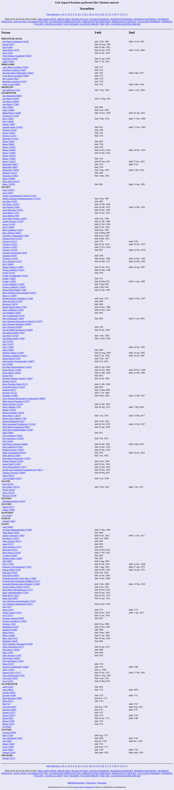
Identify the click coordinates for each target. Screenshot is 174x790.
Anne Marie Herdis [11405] (14, 218)
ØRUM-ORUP (64, 19)
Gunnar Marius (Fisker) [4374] (15, 587)
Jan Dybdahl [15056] (11, 313)
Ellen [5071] (7, 701)
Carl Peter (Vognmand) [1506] (15, 236)
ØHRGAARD (7, 64)
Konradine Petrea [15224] (13, 387)
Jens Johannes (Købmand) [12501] (17, 604)
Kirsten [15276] (9, 136)
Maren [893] (7, 718)
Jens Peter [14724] (10, 335)
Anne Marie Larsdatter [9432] (15, 67)
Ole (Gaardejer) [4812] (12, 435)
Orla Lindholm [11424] (12, 447)
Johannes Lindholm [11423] (14, 355)
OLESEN (5, 187)
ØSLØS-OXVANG (80, 19)
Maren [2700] (8, 721)
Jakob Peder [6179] (10, 50)
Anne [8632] (7, 690)
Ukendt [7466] (8, 521)
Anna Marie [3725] (10, 213)
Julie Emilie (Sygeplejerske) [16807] (18, 361)
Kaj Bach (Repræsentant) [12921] (17, 367)
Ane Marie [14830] (10, 101)
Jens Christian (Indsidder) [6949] (16, 324)
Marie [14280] (8, 635)
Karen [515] (7, 375)
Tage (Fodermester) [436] (13, 675)
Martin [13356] (9, 410)
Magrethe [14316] (10, 138)
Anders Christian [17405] (13, 535)
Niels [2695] (7, 750)
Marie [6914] (8, 632)
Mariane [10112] (9, 173)
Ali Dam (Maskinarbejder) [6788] (17, 530)
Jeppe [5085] (8, 350)
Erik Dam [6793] (9, 572)
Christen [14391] (9, 247)
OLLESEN (6, 504)
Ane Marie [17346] (10, 104)
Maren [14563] (8, 161)
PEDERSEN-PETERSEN (145, 19)
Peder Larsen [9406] (11, 84)
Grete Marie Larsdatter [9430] (15, 76)
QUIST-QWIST (20, 22)
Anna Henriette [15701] (12, 210)
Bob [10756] (7, 484)
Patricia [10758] (9, 495)
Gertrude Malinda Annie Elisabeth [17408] (21, 584)
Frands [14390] (9, 281)
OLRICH (5, 518)
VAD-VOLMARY (71, 24)
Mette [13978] (8, 184)
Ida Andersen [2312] (11, 90)
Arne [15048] (8, 227)
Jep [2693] (7, 741)
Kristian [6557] (9, 390)
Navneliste (102, 783)
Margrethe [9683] (10, 167)
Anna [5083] (7, 107)
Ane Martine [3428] (11, 207)
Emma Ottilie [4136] (11, 570)
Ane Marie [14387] (10, 98)
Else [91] (6, 704)
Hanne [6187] (8, 44)
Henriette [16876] (10, 304)
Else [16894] (8, 264)
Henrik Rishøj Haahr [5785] (14, 307)
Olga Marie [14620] (11, 650)
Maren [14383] (8, 147)
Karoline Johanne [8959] (13, 618)
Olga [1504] (7, 652)
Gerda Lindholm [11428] (13, 284)
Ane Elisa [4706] (9, 201)
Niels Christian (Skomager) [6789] (17, 644)
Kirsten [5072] (8, 715)
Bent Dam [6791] (10, 550)
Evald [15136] (8, 273)
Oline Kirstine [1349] (11, 655)
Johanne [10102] (9, 130)
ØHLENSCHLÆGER (11, 39)
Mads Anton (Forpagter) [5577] (16, 401)
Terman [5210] (8, 752)
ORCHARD (7, 755)
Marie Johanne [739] (11, 407)
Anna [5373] (7, 544)
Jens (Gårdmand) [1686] (13, 318)
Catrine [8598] (8, 692)
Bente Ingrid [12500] (11, 553)
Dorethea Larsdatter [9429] (14, 70)
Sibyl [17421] (8, 670)
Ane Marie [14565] (10, 204)
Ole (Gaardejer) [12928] (13, 438)
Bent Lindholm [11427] (12, 230)
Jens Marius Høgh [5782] (13, 333)
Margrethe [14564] (10, 170)
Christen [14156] (9, 244)
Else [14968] (8, 121)
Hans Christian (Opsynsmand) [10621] (19, 293)
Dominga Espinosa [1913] (13, 501)
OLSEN (5, 524)
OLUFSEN (6, 730)
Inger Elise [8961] (10, 598)
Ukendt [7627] (8, 758)
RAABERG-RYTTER (38, 22)
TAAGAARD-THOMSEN (148, 22)
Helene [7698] (8, 124)
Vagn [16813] (8, 475)
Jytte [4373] (7, 615)
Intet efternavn (53, 14)
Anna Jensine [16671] (11, 541)
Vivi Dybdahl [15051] (12, 478)
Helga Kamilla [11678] (12, 301)
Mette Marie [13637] (11, 415)
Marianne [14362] (10, 176)
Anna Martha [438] (10, 216)
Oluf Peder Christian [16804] (15, 444)
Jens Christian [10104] (12, 327)
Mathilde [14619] (10, 641)
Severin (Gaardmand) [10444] (15, 667)
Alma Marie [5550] (10, 533)
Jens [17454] (8, 347)
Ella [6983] (7, 561)
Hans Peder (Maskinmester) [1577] (17, 590)
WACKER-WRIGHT (89, 24)
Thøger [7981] (8, 510)
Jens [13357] (8, 341)
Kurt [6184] (7, 53)
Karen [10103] (8, 133)
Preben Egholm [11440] (12, 461)
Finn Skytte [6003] (10, 575)
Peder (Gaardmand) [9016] (14, 453)
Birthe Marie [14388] (11, 113)
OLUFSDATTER (9, 684)
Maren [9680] (8, 144)
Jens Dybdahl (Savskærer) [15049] (17, 330)
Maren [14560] (8, 158)
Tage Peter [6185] (10, 59)
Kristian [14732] (9, 393)
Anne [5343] (7, 687)
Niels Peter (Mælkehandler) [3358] (17, 430)
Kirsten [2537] (8, 712)
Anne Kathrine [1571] (11, 547)
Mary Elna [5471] (10, 638)
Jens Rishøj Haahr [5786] (13, 338)
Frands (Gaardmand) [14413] (15, 276)
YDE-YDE (104, 24)
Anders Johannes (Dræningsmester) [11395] (21, 198)
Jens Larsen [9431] (10, 79)
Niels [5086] (7, 433)
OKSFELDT (7, 87)
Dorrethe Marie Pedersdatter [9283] (18, 73)
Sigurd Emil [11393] (11, 464)
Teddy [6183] (8, 61)
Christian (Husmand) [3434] (14, 253)
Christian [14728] (10, 258)
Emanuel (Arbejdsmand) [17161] (16, 567)
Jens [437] (6, 607)
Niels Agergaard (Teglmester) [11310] (19, 424)
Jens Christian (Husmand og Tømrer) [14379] (22, 321)
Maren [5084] (8, 141)
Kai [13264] (7, 364)
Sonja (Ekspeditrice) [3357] (14, 467)
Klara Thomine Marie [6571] (15, 384)
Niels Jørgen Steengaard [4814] (16, 427)
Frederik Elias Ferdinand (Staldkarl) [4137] (21, 581)
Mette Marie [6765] (11, 181)
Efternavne (91, 783)
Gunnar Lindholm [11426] (13, 287)
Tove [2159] (7, 681)
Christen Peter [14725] (12, 238)
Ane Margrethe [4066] (12, 96)
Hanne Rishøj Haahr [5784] (14, 290)
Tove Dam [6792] (10, 678)
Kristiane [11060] (10, 395)
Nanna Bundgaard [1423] (13, 421)
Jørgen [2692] (8, 744)
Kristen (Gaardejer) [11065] (14, 621)
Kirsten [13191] (9, 381)
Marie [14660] (8, 178)
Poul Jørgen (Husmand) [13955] (16, 458)
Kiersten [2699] (9, 710)
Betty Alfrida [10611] (11, 233)
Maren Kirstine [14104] (12, 404)
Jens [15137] (8, 344)
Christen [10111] (9, 241)
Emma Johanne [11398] (12, 267)
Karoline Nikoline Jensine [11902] (17, 378)
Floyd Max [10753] (10, 487)
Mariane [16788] (9, 630)
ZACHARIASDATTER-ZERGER (125, 24)
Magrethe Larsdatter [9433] (14, 81)
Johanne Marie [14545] (12, 127)
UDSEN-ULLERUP (53, 24)
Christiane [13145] (10, 116)
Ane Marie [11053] (10, 538)
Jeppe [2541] (8, 610)
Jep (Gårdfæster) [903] (12, 738)
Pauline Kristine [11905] (13, 450)
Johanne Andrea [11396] (13, 353)
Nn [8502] (6, 727)
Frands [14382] (9, 278)
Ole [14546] (7, 441)
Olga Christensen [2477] (13, 647)
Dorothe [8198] (9, 695)
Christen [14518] (9, 250)
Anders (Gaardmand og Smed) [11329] (19, 196)
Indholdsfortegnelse (76, 783)
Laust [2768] (8, 747)
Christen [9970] (9, 732)
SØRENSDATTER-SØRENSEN (96, 22)
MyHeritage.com (89, 787)
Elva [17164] (8, 564)
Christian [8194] (9, 256)
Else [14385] (8, 118)
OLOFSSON (7, 513)
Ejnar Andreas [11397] (12, 261)
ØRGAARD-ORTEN (47, 19)
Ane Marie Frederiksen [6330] (15, 41)
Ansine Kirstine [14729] (13, 221)
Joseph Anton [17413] (12, 612)
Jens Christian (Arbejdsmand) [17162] (19, 601)
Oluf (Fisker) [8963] (11, 658)
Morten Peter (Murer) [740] (14, 418)
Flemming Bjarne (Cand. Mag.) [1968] (19, 578)
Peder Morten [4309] (11, 455)
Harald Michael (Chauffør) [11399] (17, 298)
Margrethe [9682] (10, 164)
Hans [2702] (7, 735)
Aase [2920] (7, 193)
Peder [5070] (8, 664)
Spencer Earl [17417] (11, 672)
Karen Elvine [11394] (11, 370)
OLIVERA (6, 498)
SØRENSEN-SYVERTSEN (124, 22)
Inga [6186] (7, 47)
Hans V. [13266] (9, 296)
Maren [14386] (8, 153)
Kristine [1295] (9, 624)
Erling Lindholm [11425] (13, 270)
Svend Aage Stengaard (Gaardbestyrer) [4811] (22, 470)
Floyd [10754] (8, 490)
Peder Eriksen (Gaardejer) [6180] (17, 56)
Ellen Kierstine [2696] (12, 698)
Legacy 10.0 (78, 787)
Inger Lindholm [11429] (13, 310)
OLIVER (5, 481)
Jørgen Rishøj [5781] (11, 358)
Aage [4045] (7, 527)
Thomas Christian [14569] (13, 473)
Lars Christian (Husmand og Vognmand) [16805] (23, 398)
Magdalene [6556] (10, 627)
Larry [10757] (8, 493)
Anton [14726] (8, 224)
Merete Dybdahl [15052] (13, 413)
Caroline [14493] (9, 555)
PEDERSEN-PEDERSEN (121, 19)
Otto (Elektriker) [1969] (12, 661)
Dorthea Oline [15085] (12, 558)
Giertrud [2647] (9, 707)
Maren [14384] (8, 150)
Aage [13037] (8, 190)
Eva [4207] (7, 515)
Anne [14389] (8, 110)
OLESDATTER (8, 93)
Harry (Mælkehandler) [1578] (15, 592)
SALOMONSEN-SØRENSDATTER (65, 22)
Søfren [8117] (8, 507)
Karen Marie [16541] (11, 373)
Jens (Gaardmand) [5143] (13, 316)
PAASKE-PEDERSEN (99, 19)
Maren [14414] (8, 156)
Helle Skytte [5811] (11, 595)
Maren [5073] (8, 724)
